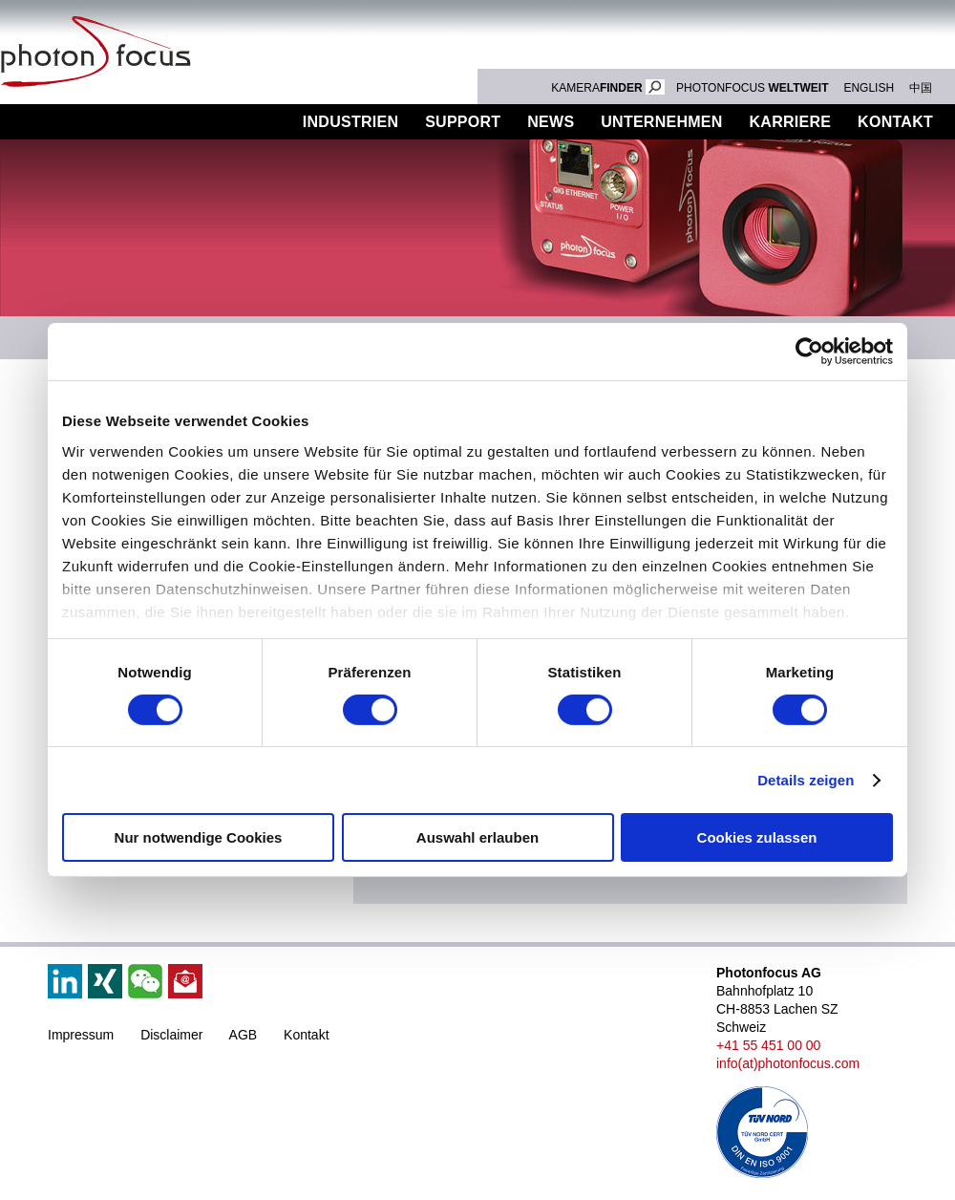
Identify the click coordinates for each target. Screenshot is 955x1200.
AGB (243, 1034)
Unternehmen (661, 122)
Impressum (81, 1034)
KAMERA (608, 88)
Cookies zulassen (757, 837)
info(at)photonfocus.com (788, 1063)
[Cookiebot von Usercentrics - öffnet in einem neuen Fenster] (809, 351)
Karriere (791, 122)
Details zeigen (805, 780)
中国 (920, 88)
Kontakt (306, 1034)
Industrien (350, 122)
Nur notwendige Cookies (199, 837)
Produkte (232, 122)
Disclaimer (171, 1034)
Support (462, 122)
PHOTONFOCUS (752, 88)
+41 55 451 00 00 (768, 1045)
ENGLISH (868, 88)
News (550, 122)
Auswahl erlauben (477, 837)
